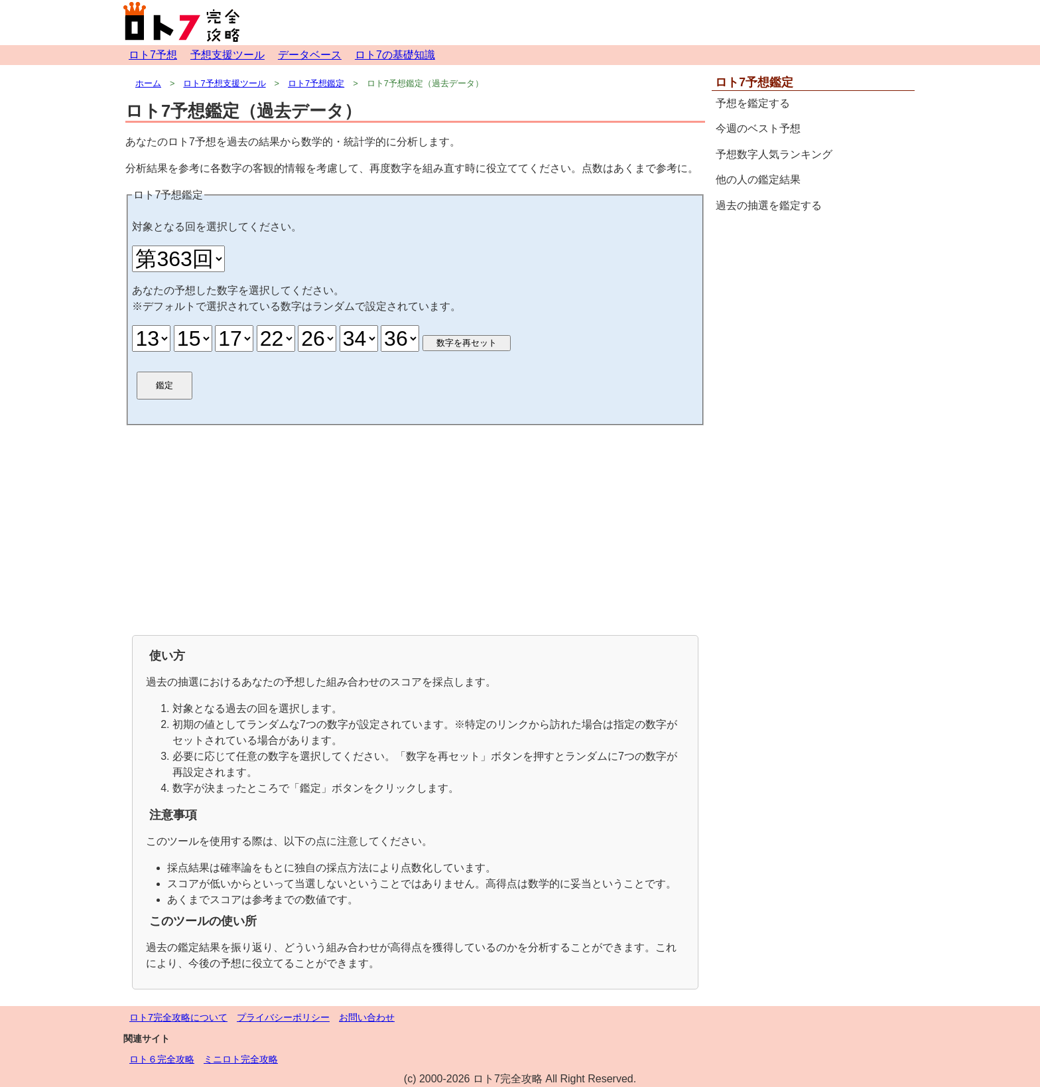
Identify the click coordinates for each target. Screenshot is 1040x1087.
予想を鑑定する (753, 103)
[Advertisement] (415, 529)
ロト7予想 (153, 54)
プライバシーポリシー (283, 1017)
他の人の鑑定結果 (758, 179)
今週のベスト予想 (758, 128)
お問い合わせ (367, 1017)
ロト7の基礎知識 (395, 54)
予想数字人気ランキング (774, 154)
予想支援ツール (227, 54)
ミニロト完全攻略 (241, 1059)
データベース (310, 54)
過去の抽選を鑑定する (769, 205)
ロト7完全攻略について (178, 1017)
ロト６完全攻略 (161, 1059)
